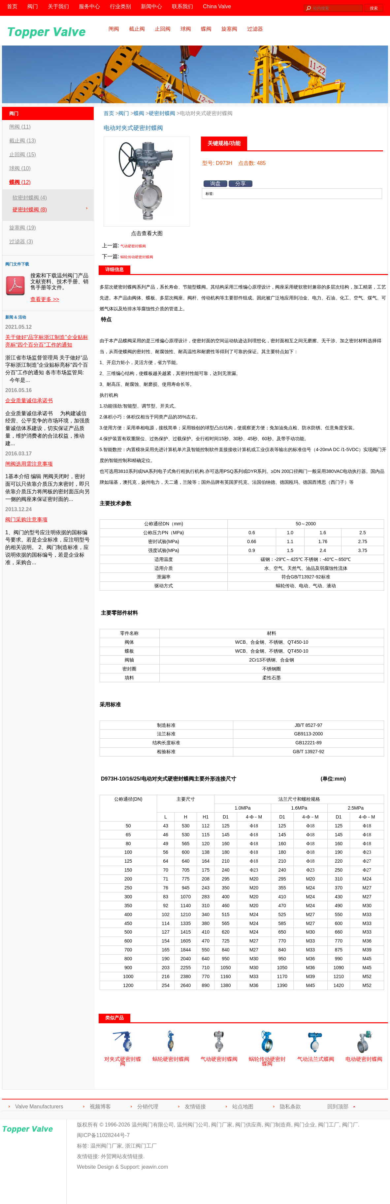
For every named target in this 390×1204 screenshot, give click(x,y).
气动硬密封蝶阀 (133, 246)
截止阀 (137, 29)
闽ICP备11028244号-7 (103, 1135)
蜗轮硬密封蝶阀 (170, 1057)
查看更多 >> (44, 299)
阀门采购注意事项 (26, 519)
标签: (83, 1146)
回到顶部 (337, 1106)
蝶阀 (206, 29)
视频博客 (100, 1106)
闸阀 (114, 29)
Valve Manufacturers (39, 1106)
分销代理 (147, 1106)
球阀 (185, 29)
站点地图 (242, 1106)
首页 (109, 113)
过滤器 (255, 29)
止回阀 (163, 29)
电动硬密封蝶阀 (363, 1057)
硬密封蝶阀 (162, 113)
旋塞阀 (229, 29)
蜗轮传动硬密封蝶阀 (136, 257)
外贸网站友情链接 (122, 1156)
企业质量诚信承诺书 (29, 400)
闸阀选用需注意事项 (29, 464)
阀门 (123, 113)
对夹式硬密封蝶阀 (122, 1059)
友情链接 (195, 1106)
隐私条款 (290, 1106)
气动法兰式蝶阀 (315, 1057)
